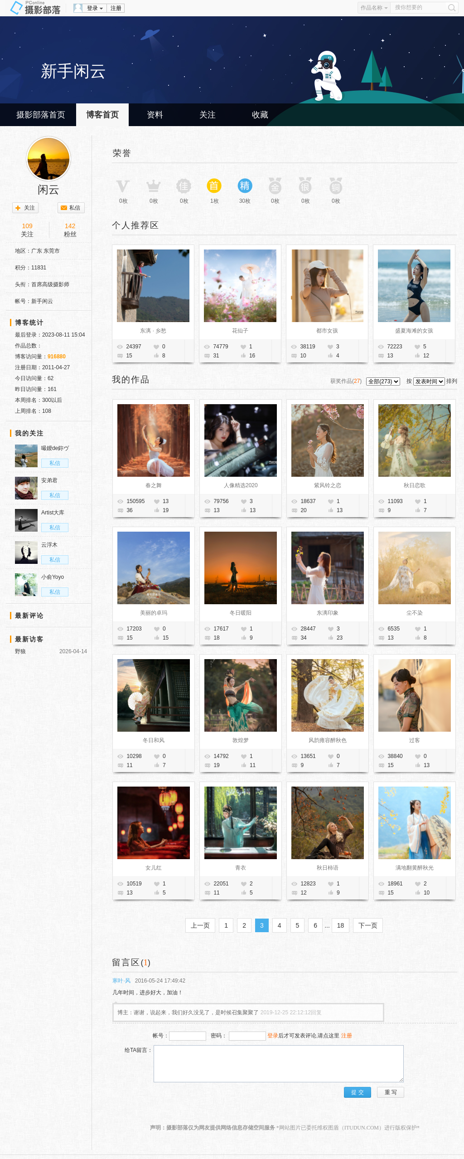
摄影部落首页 (40, 114)
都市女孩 (327, 331)
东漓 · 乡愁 (153, 331)
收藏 (260, 114)
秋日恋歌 (414, 485)
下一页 (367, 925)
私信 (74, 208)
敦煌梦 (240, 740)
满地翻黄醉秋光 (415, 868)
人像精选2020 (241, 485)
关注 (207, 114)
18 (340, 925)
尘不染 (414, 613)
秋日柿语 (327, 868)
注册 (116, 8)
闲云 (48, 190)
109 (27, 226)
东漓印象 (327, 613)
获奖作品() (346, 381)
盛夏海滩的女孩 (414, 331)
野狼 (20, 651)
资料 (155, 114)
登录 (92, 8)
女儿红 (153, 868)
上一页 (200, 925)
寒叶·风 (121, 981)
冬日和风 (153, 740)
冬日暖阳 (240, 613)
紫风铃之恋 (327, 485)
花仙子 (240, 331)
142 (70, 226)
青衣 (240, 868)
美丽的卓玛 (153, 613)
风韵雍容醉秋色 (328, 740)
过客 (414, 740)
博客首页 (102, 114)
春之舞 (153, 485)
